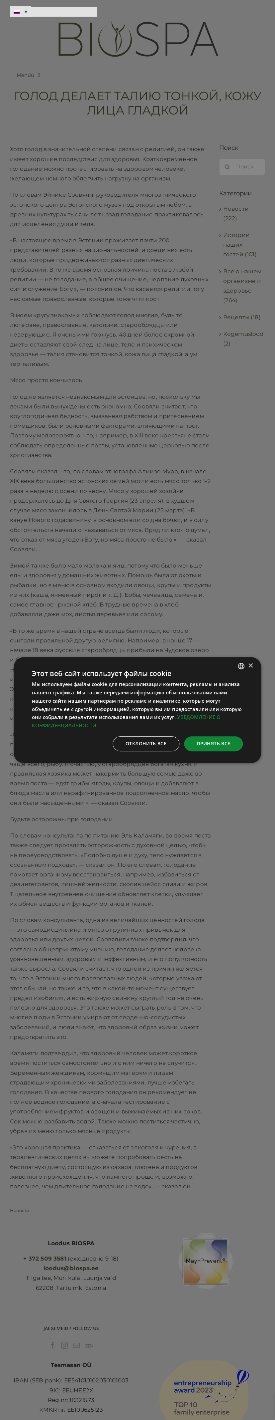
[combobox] (241, 666)
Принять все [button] (213, 743)
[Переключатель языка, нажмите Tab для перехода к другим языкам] (20, 11)
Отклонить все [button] (146, 743)
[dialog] (137, 710)
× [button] (250, 665)
